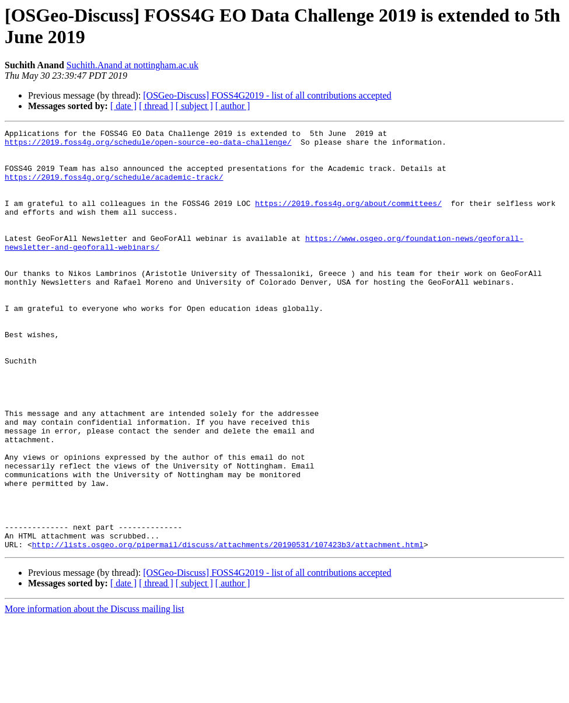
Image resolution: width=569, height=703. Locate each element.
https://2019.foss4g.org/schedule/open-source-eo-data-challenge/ (148, 145)
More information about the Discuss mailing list (94, 693)
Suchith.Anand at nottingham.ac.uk (132, 65)
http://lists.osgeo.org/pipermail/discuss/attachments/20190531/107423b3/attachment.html (228, 628)
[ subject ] (194, 106)
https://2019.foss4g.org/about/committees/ (348, 219)
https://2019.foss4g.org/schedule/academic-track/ (114, 187)
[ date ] (123, 106)
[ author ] (232, 106)
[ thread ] (156, 106)
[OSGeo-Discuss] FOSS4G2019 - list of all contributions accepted (267, 95)
